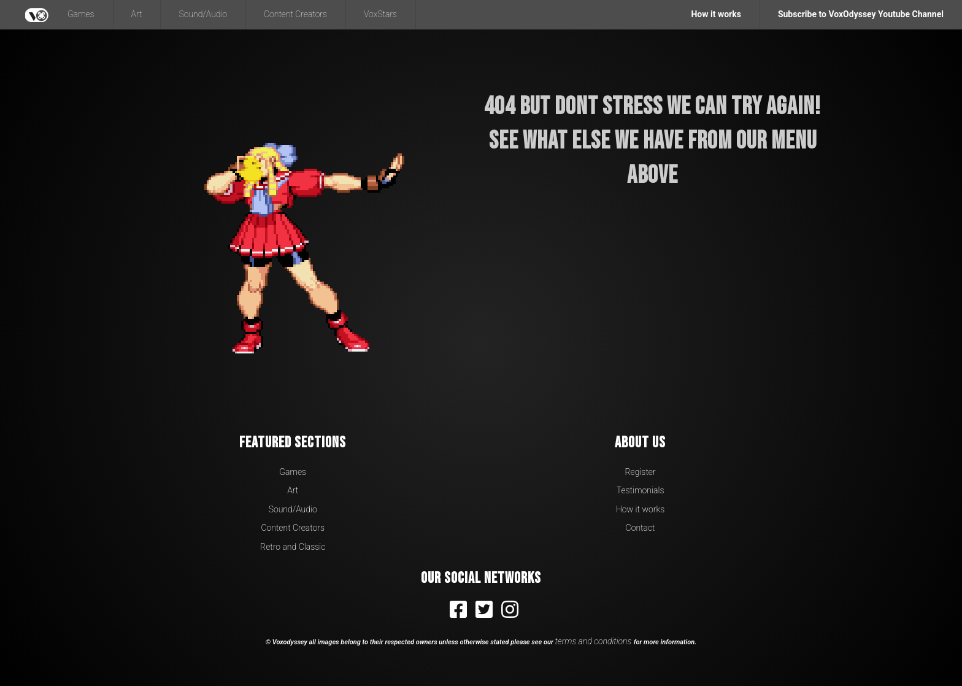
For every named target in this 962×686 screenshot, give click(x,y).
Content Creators (295, 14)
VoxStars (380, 14)
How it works (640, 509)
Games (80, 14)
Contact (640, 528)
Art (136, 14)
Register (640, 472)
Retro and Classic (292, 547)
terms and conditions (594, 641)
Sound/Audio (203, 14)
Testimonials (640, 490)
